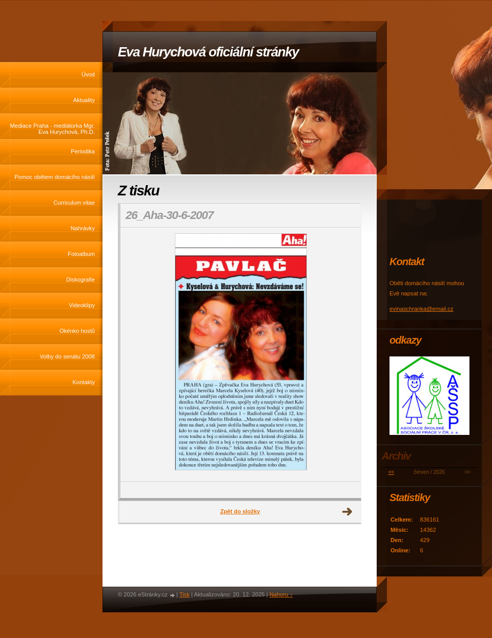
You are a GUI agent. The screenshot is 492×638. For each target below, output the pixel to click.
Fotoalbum (81, 254)
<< (391, 472)
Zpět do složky (240, 511)
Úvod (88, 74)
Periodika (83, 151)
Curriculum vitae (74, 203)
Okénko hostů (77, 331)
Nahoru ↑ (281, 594)
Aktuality (84, 100)
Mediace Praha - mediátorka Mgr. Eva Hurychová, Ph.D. (52, 129)
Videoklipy (82, 305)
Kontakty (83, 382)
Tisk (184, 594)
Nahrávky (83, 228)
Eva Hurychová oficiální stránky (208, 51)
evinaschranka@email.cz (421, 309)
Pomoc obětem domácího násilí (54, 177)
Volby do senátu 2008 (67, 356)
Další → (347, 512)
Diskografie (80, 279)
